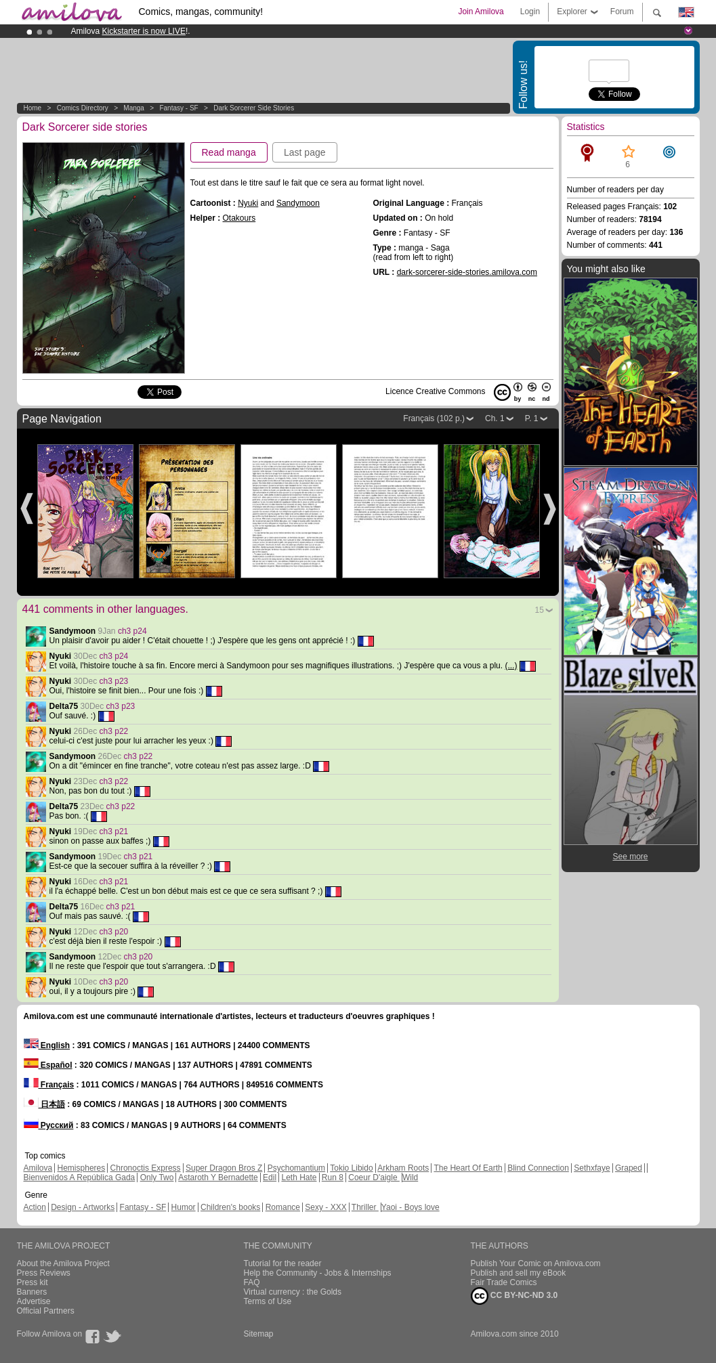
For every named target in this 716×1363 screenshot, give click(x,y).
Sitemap (259, 1334)
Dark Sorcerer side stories (253, 108)
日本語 (44, 1104)
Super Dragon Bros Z (224, 1168)
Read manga (229, 152)
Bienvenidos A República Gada (79, 1177)
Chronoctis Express (145, 1168)
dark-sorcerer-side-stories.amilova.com (467, 272)
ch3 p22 (114, 731)
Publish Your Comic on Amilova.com (536, 1263)
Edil (269, 1177)
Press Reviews (43, 1273)
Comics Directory (82, 108)
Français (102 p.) (434, 418)
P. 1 (532, 418)
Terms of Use (268, 1301)
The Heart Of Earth (468, 1168)
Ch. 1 (495, 418)
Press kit (32, 1282)
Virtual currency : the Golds (293, 1292)
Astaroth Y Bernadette (218, 1177)
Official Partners (46, 1311)
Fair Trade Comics (504, 1282)
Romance (283, 1207)
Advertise (34, 1301)
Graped (628, 1168)
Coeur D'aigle (374, 1177)
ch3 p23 (114, 681)
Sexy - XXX (325, 1207)
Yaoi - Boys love (410, 1207)
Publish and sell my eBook (518, 1273)
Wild (410, 1177)
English (47, 1045)
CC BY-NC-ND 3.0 (514, 1296)
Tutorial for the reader (283, 1263)
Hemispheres (82, 1168)
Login (530, 11)
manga (133, 108)
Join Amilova (480, 11)
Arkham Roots (403, 1168)
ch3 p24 (132, 631)
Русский (49, 1125)
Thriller (365, 1207)
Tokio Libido (351, 1168)
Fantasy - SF (178, 108)
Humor (183, 1207)
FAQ (252, 1282)
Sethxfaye (592, 1168)
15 (539, 610)
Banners (32, 1292)
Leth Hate (298, 1177)
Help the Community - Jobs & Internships (318, 1273)
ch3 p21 (114, 831)
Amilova (38, 1168)
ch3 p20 (114, 931)
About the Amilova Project (63, 1263)
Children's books (230, 1207)
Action (35, 1207)
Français (49, 1084)
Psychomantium (296, 1168)
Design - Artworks (82, 1207)
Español (48, 1065)
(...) (511, 665)
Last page (305, 152)
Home (33, 108)
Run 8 (332, 1177)
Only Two (157, 1177)
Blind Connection (538, 1168)
